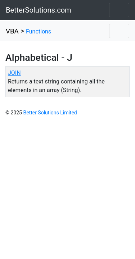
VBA (12, 31)
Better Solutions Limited (50, 112)
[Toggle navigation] (119, 10)
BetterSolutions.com (38, 10)
